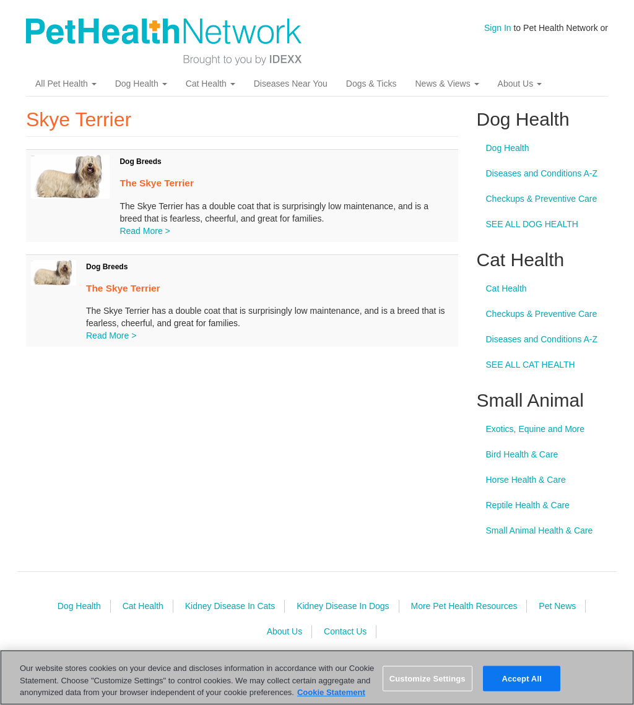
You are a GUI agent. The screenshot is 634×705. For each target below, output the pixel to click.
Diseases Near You (291, 84)
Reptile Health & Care (528, 505)
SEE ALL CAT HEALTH (530, 365)
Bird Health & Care (522, 454)
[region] (317, 677)
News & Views (447, 84)
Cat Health (210, 84)
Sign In (497, 28)
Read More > (144, 231)
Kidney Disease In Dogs (343, 606)
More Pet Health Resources (463, 606)
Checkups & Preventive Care (541, 199)
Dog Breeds (140, 161)
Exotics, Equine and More (535, 429)
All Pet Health (66, 84)
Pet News (557, 606)
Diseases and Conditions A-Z (542, 173)
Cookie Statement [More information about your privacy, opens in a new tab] (331, 692)
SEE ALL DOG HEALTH (532, 224)
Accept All (521, 678)
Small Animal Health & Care (539, 530)
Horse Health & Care (526, 480)
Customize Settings (427, 678)
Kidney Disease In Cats (230, 606)
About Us (520, 84)
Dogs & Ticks (371, 84)
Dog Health (141, 84)
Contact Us (345, 631)
